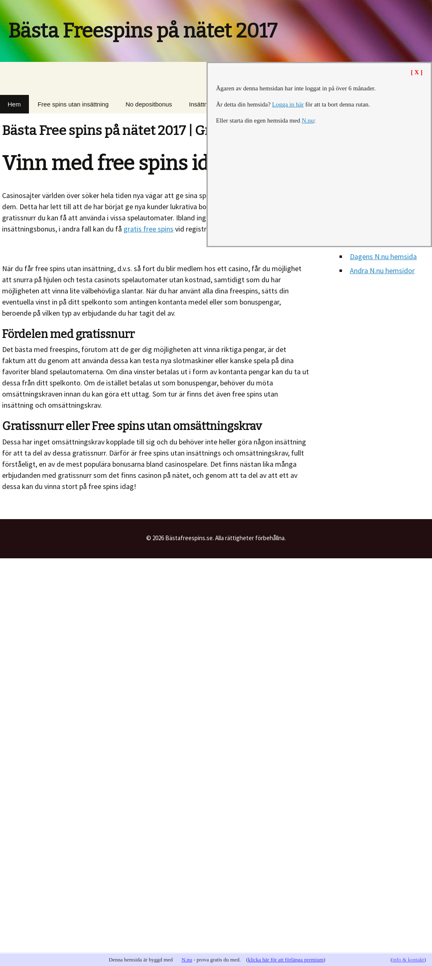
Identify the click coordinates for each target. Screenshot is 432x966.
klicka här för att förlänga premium (285, 960)
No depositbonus (149, 104)
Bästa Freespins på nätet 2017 (142, 31)
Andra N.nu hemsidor (382, 270)
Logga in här (288, 104)
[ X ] (417, 72)
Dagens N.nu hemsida (383, 256)
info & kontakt (408, 960)
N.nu (187, 960)
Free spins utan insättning (73, 104)
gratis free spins (148, 229)
